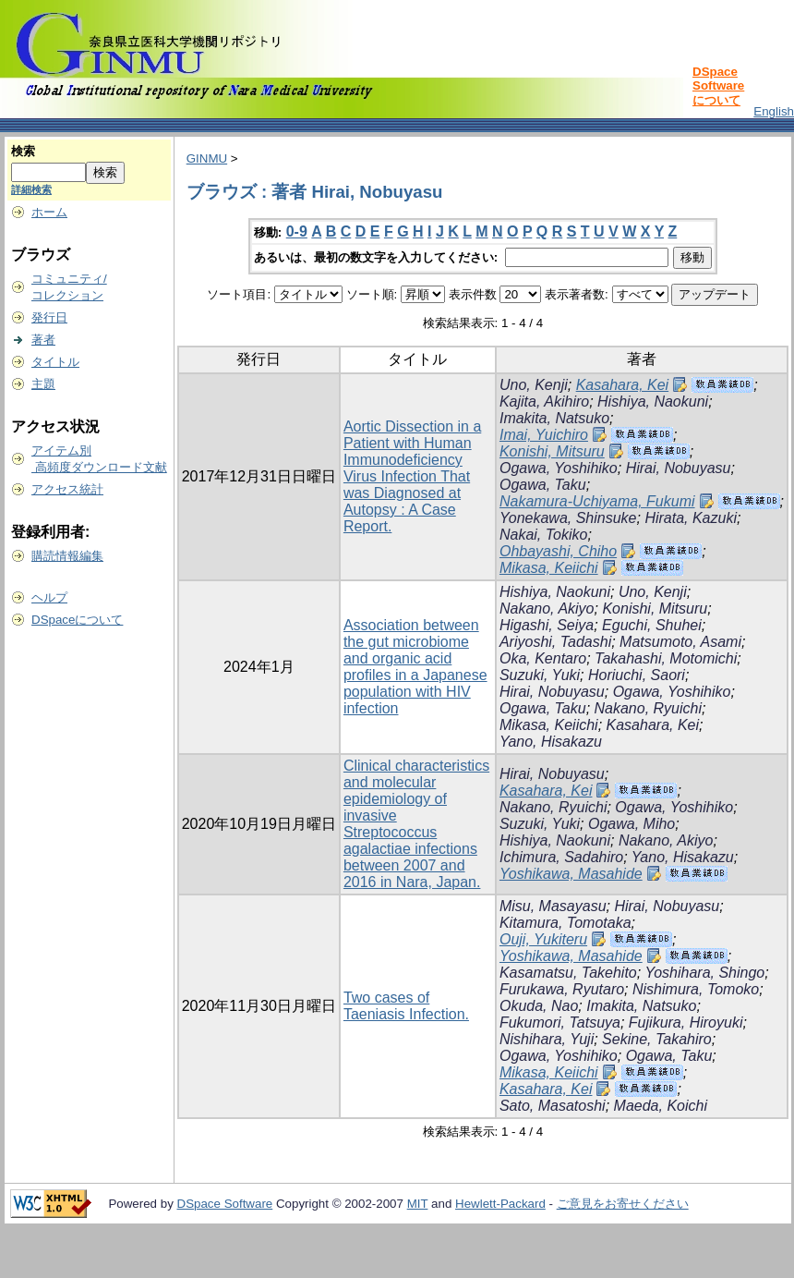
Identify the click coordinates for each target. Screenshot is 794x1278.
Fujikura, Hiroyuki (686, 1022)
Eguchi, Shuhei (652, 625)
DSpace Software (225, 1204)
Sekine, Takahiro (657, 1039)
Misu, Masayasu (553, 906)
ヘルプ (49, 597)
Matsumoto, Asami (680, 642)
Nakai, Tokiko (543, 534)
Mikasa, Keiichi (548, 568)
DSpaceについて (77, 620)
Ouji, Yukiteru (543, 939)
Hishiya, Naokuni (652, 401)
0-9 (296, 231)
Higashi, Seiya (546, 625)
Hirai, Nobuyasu (678, 468)
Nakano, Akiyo (547, 608)
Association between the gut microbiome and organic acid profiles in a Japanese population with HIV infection (415, 666)
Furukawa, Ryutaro (561, 989)
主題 (43, 384)
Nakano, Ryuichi (649, 708)
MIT (417, 1204)
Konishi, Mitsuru (552, 451)
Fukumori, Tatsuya (559, 1022)
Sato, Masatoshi (552, 1106)
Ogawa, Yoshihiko (558, 468)
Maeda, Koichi (660, 1106)
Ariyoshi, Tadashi (555, 642)
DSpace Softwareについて (718, 86)
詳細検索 (31, 189)
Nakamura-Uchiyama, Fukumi (597, 501)
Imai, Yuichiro (543, 435)
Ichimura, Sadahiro (561, 857)
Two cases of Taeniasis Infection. (406, 1006)
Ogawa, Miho (631, 824)
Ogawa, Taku (542, 485)
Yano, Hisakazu (550, 741)
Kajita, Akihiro (544, 401)
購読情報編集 (67, 556)
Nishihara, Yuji (546, 1039)
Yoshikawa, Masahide (571, 874)
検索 (23, 151)
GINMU (206, 158)
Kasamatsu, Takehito (568, 972)
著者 (43, 340)
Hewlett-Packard (500, 1204)
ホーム (49, 212)
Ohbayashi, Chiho (558, 551)
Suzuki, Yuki (539, 675)
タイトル (55, 362)
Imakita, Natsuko (554, 418)
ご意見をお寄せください (623, 1204)
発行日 (49, 317)
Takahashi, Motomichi (666, 658)
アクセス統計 (67, 489)
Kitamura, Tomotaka (565, 923)
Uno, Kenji (533, 385)
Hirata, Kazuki (690, 518)
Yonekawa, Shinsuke (568, 518)
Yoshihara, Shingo (704, 972)
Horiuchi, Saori (636, 675)
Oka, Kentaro (542, 658)
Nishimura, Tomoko (695, 989)
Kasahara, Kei (622, 385)
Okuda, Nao (538, 1006)
